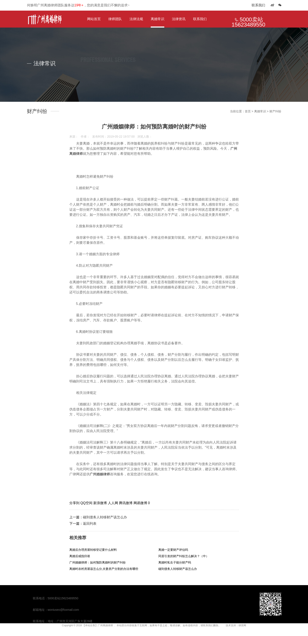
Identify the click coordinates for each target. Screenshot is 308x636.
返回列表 (89, 523)
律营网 (242, 625)
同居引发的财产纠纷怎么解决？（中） (183, 556)
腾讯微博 (126, 503)
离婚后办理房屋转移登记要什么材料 (93, 549)
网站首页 (94, 19)
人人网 (113, 503)
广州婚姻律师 (100, 474)
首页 (248, 111)
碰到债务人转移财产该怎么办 (105, 517)
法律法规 (136, 19)
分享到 (74, 503)
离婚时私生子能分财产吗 (174, 562)
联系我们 (258, 5)
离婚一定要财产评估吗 (173, 549)
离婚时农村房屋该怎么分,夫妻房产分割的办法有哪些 (103, 568)
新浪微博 (100, 503)
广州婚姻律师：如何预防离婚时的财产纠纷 (97, 562)
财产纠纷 (275, 111)
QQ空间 (86, 503)
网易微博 (141, 503)
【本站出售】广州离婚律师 (97, 625)
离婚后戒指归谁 (79, 556)
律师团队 (115, 19)
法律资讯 (178, 19)
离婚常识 (157, 19)
